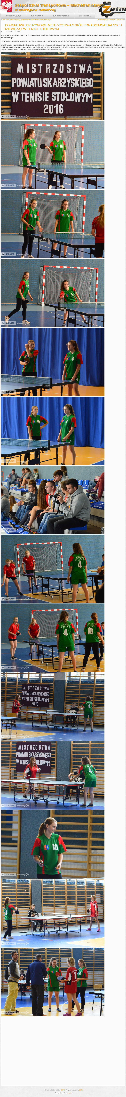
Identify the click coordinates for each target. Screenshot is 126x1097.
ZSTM (63, 1090)
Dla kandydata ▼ (61, 16)
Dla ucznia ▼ (37, 16)
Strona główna (13, 16)
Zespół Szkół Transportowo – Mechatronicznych (60, 5)
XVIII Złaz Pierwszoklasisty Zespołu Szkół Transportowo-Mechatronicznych (26, 20)
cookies (70, 1093)
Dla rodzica (85, 16)
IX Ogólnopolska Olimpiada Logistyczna (111, 20)
